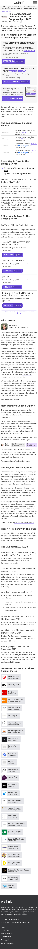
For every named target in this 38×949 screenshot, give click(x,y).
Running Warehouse (26, 200)
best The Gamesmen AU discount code (18, 186)
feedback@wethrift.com (19, 538)
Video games (6, 12)
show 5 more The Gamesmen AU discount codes (19, 313)
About (3, 927)
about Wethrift (15, 399)
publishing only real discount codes (15, 372)
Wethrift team (17, 112)
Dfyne (27, 205)
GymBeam (19, 210)
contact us (19, 540)
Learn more (33, 8)
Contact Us (5, 930)
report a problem (17, 395)
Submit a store (6, 937)
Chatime (30, 210)
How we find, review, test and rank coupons (15, 922)
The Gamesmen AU (28, 26)
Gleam (29, 207)
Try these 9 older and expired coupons (17, 174)
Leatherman (5, 210)
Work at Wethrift (6, 933)
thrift (19, 2)
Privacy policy (5, 940)
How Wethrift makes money (10, 919)
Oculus (15, 200)
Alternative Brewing (19, 207)
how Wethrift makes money (24, 522)
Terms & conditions (7, 943)
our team (26, 461)
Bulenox (21, 205)
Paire (12, 210)
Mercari (7, 202)
